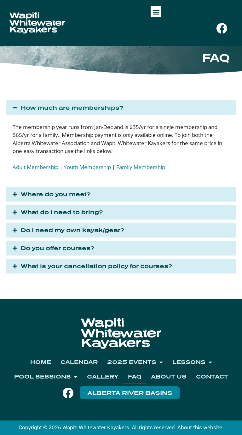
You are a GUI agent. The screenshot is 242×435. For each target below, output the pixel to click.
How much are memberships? (72, 107)
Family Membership (140, 167)
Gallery (102, 376)
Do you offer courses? (57, 248)
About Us (169, 376)
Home (40, 362)
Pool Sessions (46, 377)
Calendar (79, 362)
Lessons (192, 362)
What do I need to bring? (62, 212)
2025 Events (135, 362)
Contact (212, 376)
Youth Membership (87, 167)
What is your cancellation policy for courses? (96, 266)
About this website (199, 427)
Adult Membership (35, 167)
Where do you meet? (55, 194)
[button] (156, 11)
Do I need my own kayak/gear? (72, 230)
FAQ (134, 376)
